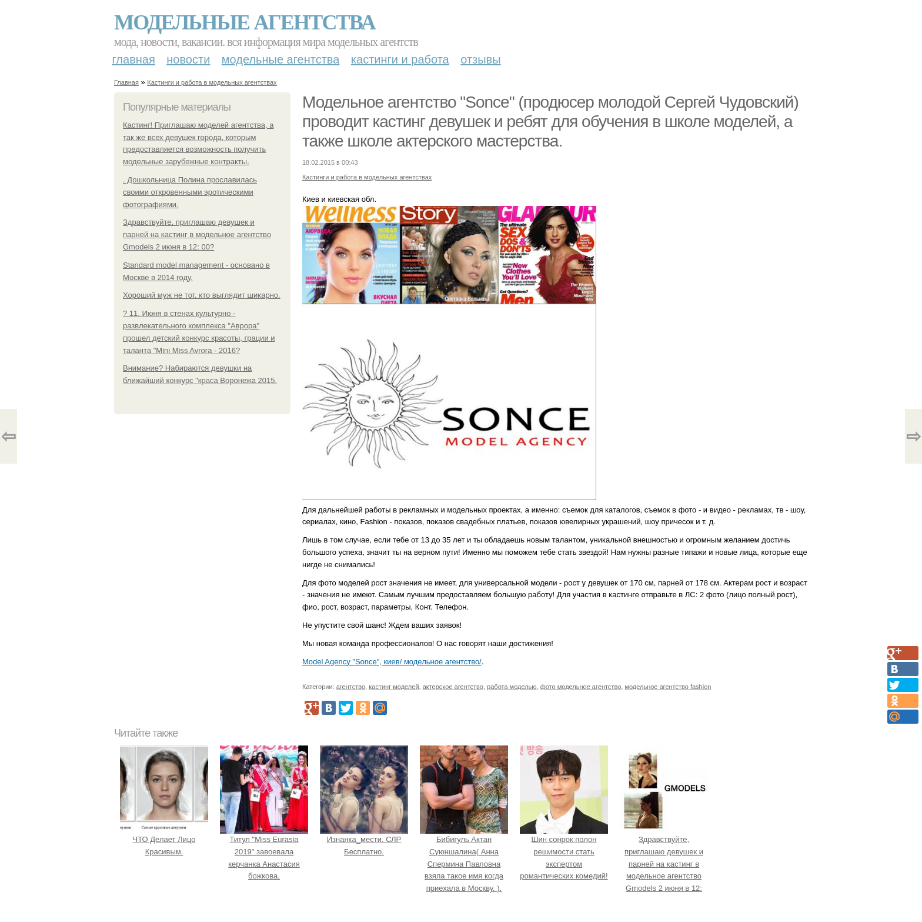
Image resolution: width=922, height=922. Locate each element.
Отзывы (480, 59)
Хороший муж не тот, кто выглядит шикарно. (201, 295)
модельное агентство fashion (667, 686)
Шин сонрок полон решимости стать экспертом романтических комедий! (564, 851)
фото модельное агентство (581, 686)
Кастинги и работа (400, 59)
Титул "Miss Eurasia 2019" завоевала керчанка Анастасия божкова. (264, 851)
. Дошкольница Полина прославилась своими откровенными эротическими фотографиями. (190, 192)
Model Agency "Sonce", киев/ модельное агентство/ (392, 661)
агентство (350, 686)
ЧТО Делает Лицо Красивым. (164, 839)
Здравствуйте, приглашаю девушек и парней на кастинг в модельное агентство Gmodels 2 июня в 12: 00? (197, 234)
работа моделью (512, 686)
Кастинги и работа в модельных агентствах (211, 82)
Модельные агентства (244, 22)
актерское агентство (453, 686)
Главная (133, 59)
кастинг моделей (394, 686)
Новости (188, 59)
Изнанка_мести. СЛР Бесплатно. (364, 839)
